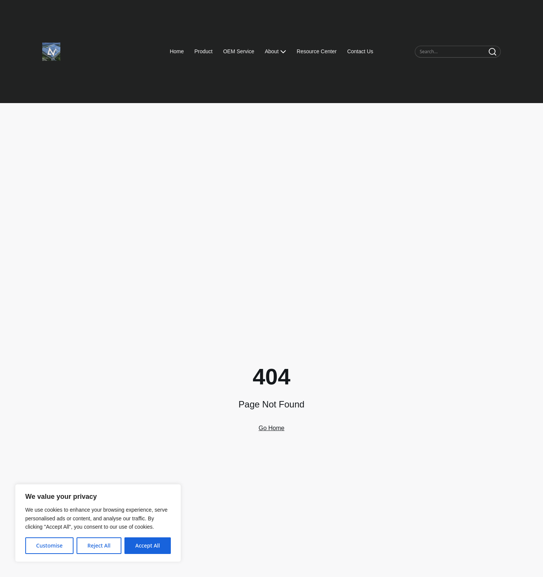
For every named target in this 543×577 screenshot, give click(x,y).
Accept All (147, 545)
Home (177, 51)
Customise (49, 545)
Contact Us (360, 51)
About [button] (275, 51)
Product (203, 51)
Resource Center (317, 51)
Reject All (98, 545)
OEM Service (238, 51)
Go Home (271, 428)
